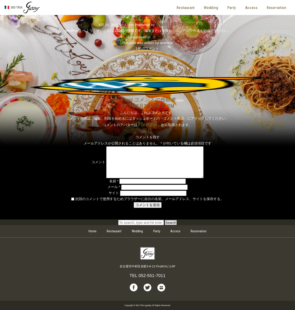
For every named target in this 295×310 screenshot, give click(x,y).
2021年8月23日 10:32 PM (147, 106)
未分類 (159, 36)
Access (251, 7)
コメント (98, 162)
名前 (113, 181)
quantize (164, 24)
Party (231, 7)
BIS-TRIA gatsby (22, 8)
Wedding (211, 7)
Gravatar (149, 124)
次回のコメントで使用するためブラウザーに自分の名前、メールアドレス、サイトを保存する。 (149, 199)
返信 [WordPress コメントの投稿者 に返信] (147, 130)
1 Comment (185, 24)
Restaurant (186, 7)
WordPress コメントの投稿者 (143, 100)
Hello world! (147, 18)
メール (113, 187)
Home (92, 231)
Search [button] (170, 222)
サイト (114, 193)
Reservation (276, 7)
